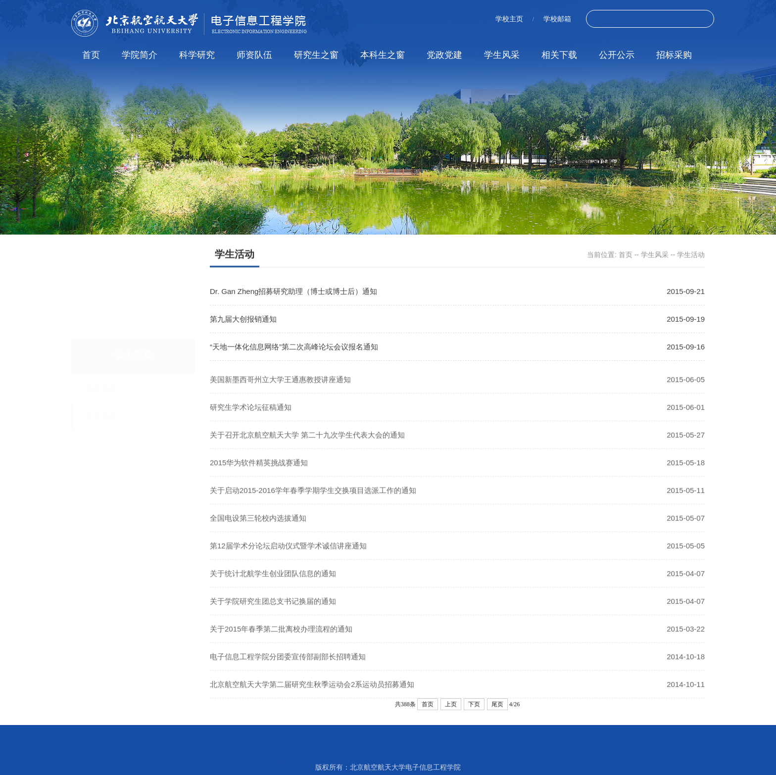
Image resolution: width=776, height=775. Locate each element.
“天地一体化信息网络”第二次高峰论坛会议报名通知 (294, 348)
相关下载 (559, 55)
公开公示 (616, 55)
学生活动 (691, 255)
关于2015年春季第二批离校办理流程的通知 (281, 639)
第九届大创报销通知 (243, 320)
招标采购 (674, 55)
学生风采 (502, 55)
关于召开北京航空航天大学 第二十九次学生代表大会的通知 (307, 445)
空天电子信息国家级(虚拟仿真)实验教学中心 (443, 752)
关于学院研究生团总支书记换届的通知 (273, 611)
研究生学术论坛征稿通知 (250, 417)
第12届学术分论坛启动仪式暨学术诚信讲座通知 (288, 556)
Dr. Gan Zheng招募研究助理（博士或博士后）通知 (293, 293)
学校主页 (509, 19)
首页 (91, 55)
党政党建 (444, 55)
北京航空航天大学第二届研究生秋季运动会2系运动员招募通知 (312, 694)
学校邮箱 (557, 19)
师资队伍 (254, 55)
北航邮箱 (337, 752)
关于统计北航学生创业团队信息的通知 (273, 584)
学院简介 (139, 55)
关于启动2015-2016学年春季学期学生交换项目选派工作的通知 (313, 500)
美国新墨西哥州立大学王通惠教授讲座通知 (280, 390)
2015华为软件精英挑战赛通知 (259, 473)
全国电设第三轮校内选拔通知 (258, 528)
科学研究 (197, 55)
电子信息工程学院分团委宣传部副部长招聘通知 (288, 667)
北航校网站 (282, 752)
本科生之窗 (382, 55)
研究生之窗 (316, 55)
